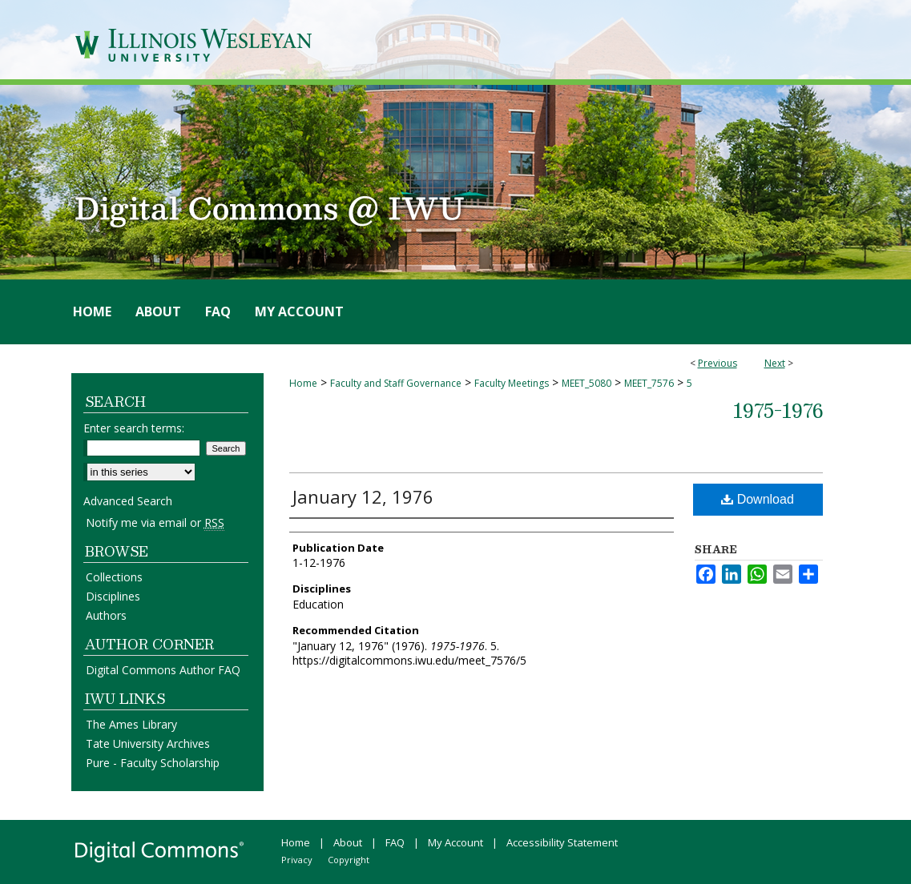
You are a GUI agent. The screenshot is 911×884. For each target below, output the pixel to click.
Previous (717, 363)
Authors (106, 615)
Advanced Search (127, 500)
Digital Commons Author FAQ (163, 669)
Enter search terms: (133, 428)
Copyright (348, 860)
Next (774, 363)
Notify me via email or (155, 522)
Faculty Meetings (511, 383)
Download (757, 499)
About (347, 842)
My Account (455, 842)
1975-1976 (778, 410)
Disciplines (113, 596)
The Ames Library (131, 724)
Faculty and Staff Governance (396, 383)
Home (303, 383)
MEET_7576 (649, 383)
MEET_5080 (586, 383)
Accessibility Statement (562, 842)
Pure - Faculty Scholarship (153, 762)
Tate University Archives (148, 743)
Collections (114, 577)
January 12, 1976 (362, 496)
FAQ (395, 842)
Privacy (296, 860)
